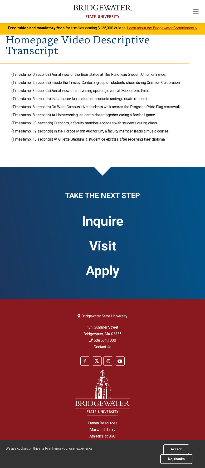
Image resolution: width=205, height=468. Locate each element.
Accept (176, 449)
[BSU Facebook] (85, 361)
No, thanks (176, 459)
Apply (102, 271)
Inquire (102, 221)
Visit (102, 246)
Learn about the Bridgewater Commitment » (162, 28)
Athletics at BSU (102, 436)
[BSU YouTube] (120, 361)
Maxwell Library (102, 429)
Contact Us (102, 347)
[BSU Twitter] (97, 361)
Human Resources (102, 423)
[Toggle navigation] (195, 11)
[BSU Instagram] (108, 361)
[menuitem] (85, 361)
